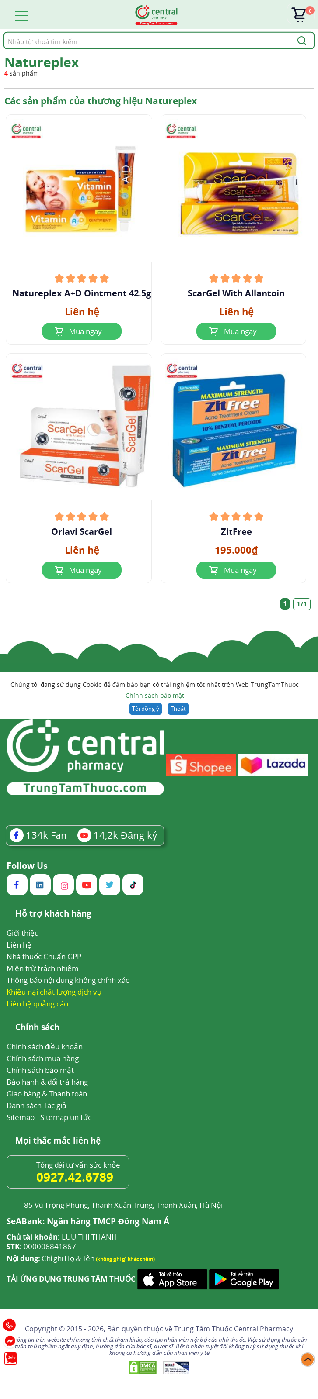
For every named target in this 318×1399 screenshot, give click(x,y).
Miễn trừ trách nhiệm (43, 968)
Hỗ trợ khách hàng (53, 914)
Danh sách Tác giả (36, 1105)
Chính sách (37, 1028)
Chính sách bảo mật (155, 695)
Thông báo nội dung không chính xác (68, 980)
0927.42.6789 (74, 1177)
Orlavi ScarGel (81, 532)
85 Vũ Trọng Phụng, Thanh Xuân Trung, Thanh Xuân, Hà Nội (123, 1205)
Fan (38, 834)
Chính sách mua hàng (43, 1058)
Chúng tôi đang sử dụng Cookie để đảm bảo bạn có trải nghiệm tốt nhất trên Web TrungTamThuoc (154, 690)
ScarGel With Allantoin (236, 293)
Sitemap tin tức (65, 1117)
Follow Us (27, 866)
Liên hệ (19, 945)
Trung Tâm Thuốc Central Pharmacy (233, 1329)
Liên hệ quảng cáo (37, 1004)
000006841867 (41, 1246)
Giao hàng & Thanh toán (47, 1094)
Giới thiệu (23, 933)
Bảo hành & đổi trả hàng (47, 1082)
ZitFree (236, 532)
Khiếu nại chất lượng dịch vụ (54, 992)
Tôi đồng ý (145, 709)
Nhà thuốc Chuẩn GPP (44, 956)
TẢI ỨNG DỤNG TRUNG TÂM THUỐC (71, 1279)
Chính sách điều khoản (45, 1046)
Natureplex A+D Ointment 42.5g (81, 293)
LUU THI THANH (62, 1237)
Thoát (178, 709)
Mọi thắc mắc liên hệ (58, 1141)
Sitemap (21, 1117)
